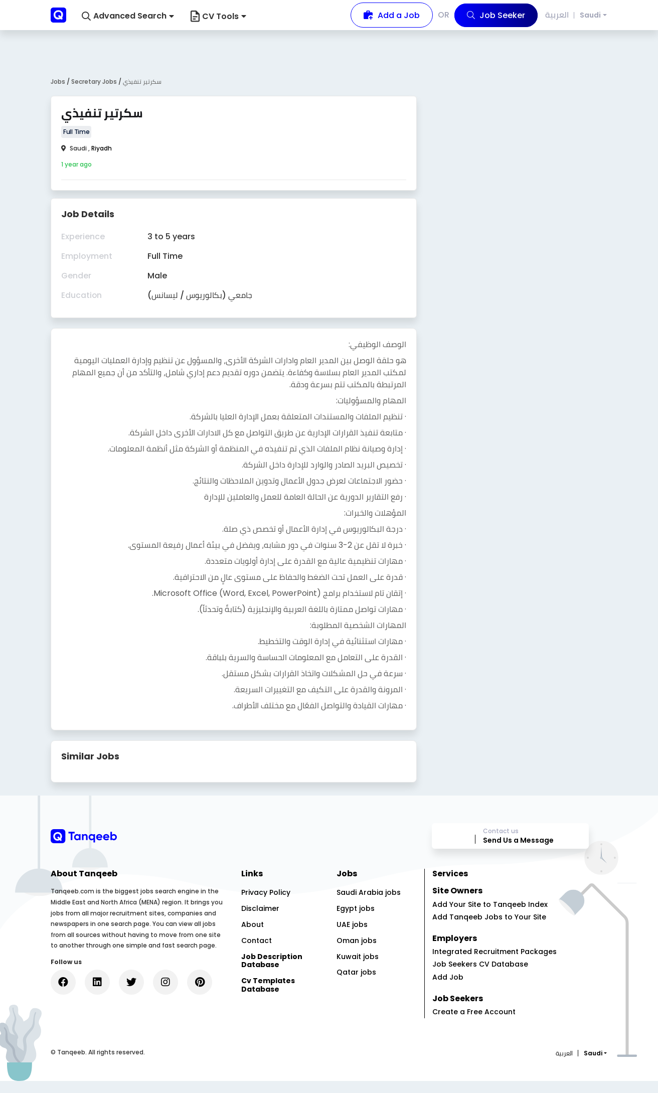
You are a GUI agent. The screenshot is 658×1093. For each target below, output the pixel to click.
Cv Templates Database (268, 997)
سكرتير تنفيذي (142, 81)
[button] (128, 16)
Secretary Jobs (94, 81)
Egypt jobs (356, 920)
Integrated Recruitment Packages (494, 964)
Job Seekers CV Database (480, 976)
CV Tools (218, 16)
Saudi (590, 15)
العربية (558, 15)
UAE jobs (352, 936)
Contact (256, 953)
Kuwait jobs (358, 969)
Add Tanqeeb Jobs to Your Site (489, 929)
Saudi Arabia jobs (369, 905)
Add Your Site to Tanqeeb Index (490, 916)
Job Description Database (271, 973)
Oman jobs (357, 953)
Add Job (447, 989)
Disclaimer (260, 920)
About (252, 936)
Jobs (58, 81)
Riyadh (101, 148)
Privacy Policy (265, 905)
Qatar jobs (356, 985)
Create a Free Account (474, 1024)
